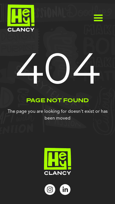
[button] (98, 18)
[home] (20, 18)
